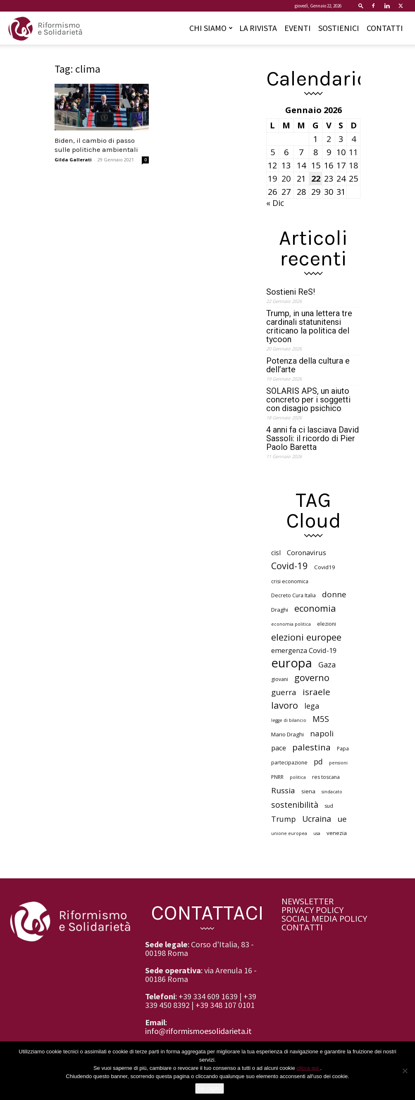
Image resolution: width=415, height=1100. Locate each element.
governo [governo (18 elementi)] (311, 677)
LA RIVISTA (258, 28)
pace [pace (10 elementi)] (278, 747)
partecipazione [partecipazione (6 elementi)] (289, 762)
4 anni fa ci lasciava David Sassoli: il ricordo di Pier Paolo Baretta (312, 439)
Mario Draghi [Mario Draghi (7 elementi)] (287, 734)
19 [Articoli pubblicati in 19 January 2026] (272, 178)
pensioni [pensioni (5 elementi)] (338, 763)
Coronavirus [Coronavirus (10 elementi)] (306, 552)
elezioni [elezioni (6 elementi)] (326, 623)
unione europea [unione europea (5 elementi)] (289, 833)
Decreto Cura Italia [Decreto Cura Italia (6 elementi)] (293, 595)
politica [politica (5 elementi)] (298, 777)
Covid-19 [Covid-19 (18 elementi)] (289, 565)
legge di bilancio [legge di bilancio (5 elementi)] (288, 720)
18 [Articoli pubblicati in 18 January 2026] (353, 165)
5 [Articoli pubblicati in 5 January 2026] (272, 152)
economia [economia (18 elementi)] (315, 608)
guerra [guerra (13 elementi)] (283, 692)
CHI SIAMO (211, 28)
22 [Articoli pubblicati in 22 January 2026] (315, 178)
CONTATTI (385, 28)
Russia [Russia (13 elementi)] (283, 790)
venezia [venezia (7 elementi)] (337, 833)
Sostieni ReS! (290, 292)
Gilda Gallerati (73, 159)
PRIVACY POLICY (312, 909)
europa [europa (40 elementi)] (291, 663)
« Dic (275, 202)
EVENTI (297, 28)
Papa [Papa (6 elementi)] (343, 748)
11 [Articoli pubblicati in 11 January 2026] (353, 152)
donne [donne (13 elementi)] (334, 594)
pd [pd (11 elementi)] (318, 761)
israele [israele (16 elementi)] (316, 692)
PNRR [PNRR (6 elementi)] (277, 777)
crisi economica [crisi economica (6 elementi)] (289, 581)
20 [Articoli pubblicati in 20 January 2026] (286, 178)
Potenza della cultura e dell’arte (308, 365)
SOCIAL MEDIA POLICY (324, 918)
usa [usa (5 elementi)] (316, 833)
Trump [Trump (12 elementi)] (283, 819)
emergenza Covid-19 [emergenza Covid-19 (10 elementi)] (303, 650)
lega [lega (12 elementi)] (311, 706)
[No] (405, 1071)
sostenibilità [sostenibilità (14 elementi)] (294, 804)
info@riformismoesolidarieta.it (198, 1031)
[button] (361, 5)
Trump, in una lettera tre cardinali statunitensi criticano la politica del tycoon (309, 326)
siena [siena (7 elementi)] (308, 791)
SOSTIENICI (338, 28)
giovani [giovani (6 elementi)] (279, 679)
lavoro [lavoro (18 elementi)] (284, 705)
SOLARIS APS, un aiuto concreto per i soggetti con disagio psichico (308, 400)
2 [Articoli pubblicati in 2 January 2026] (329, 138)
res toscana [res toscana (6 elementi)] (326, 777)
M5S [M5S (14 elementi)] (320, 718)
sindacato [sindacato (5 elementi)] (332, 792)
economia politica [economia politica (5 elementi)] (291, 624)
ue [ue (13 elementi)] (342, 819)
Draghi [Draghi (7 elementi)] (279, 609)
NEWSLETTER (307, 901)
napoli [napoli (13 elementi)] (322, 733)
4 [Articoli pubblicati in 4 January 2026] (353, 138)
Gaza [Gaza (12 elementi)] (327, 664)
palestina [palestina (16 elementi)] (311, 747)
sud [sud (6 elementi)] (328, 805)
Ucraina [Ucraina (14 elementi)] (316, 818)
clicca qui (308, 1068)
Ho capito (209, 1088)
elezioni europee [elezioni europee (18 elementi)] (306, 637)
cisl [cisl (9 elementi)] (276, 553)
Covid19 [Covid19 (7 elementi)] (324, 567)
